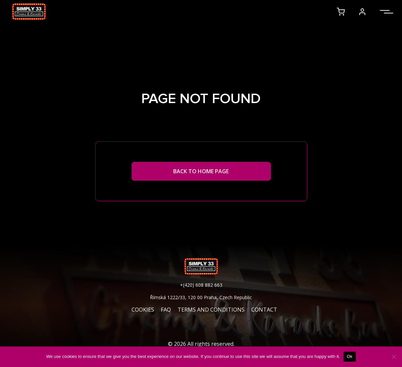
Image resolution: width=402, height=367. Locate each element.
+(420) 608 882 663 (201, 285)
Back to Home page (201, 171)
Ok (350, 356)
